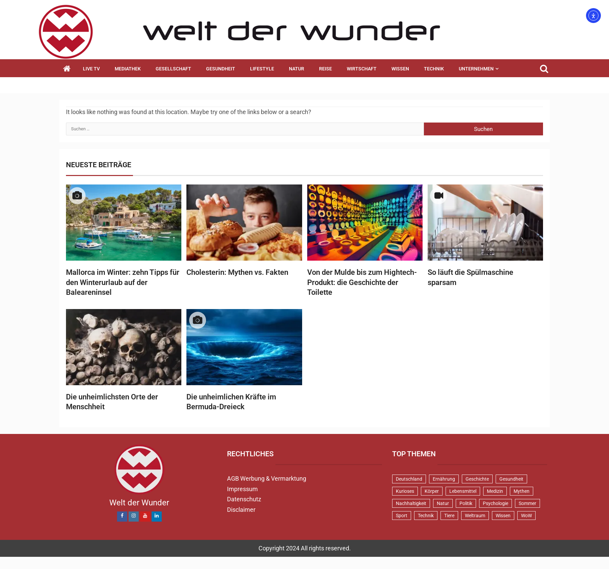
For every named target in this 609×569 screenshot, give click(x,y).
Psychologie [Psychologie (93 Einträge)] (495, 503)
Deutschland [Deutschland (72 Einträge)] (409, 479)
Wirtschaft (362, 68)
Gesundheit (220, 68)
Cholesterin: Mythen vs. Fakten (237, 272)
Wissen (400, 68)
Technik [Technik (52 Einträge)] (426, 515)
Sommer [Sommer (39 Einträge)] (527, 503)
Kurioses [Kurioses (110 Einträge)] (405, 491)
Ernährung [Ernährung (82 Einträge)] (444, 479)
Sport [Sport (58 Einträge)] (401, 515)
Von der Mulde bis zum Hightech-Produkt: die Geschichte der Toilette (362, 282)
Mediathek (128, 68)
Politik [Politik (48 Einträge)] (465, 503)
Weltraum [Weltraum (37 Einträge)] (475, 515)
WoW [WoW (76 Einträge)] (526, 515)
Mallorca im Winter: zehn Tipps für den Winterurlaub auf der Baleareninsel (122, 282)
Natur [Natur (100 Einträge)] (443, 503)
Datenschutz (244, 499)
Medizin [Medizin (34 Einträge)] (495, 491)
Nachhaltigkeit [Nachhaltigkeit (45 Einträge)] (411, 503)
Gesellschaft (173, 68)
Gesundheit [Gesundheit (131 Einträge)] (511, 479)
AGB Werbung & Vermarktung (266, 478)
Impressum (242, 489)
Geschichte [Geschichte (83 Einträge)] (477, 479)
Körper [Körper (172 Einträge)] (432, 491)
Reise (325, 68)
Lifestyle (262, 68)
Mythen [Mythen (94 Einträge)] (521, 491)
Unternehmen (476, 68)
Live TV (91, 68)
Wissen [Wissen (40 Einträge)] (503, 515)
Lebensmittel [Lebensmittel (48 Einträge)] (462, 491)
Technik (434, 68)
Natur (296, 68)
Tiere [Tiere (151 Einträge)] (449, 515)
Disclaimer (241, 509)
